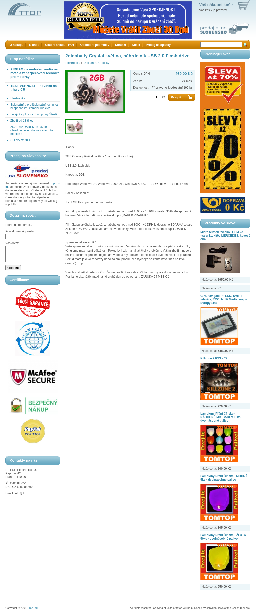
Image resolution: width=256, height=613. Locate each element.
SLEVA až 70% (20, 140)
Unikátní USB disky (97, 63)
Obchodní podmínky (94, 45)
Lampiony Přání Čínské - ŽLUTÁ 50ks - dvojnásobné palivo (223, 536)
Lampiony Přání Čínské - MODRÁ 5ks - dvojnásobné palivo (224, 477)
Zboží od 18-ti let (21, 120)
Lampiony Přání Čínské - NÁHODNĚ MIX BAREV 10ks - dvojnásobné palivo (221, 417)
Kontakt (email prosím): (21, 231)
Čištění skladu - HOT (59, 45)
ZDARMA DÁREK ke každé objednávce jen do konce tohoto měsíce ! (31, 130)
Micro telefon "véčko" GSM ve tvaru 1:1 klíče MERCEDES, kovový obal (225, 235)
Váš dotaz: (13, 243)
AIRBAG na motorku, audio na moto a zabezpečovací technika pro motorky (35, 73)
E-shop (34, 45)
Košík (136, 45)
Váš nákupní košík (216, 5)
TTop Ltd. (32, 607)
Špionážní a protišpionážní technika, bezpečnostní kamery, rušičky (34, 106)
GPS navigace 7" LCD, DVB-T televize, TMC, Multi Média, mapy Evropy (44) (223, 299)
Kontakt (120, 45)
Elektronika (17, 98)
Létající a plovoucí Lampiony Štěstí (33, 114)
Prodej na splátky (158, 45)
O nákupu (17, 45)
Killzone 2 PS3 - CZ (214, 358)
